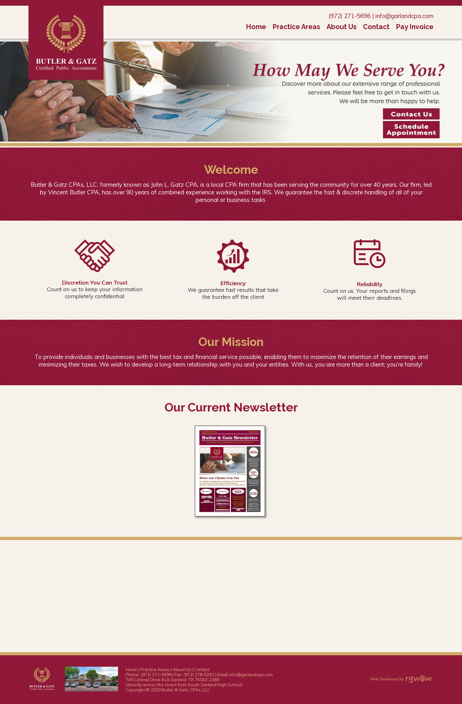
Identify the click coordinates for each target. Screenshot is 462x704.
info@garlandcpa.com (404, 16)
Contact (376, 27)
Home (256, 27)
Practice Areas (296, 27)
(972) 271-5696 (349, 16)
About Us (342, 27)
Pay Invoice (415, 27)
